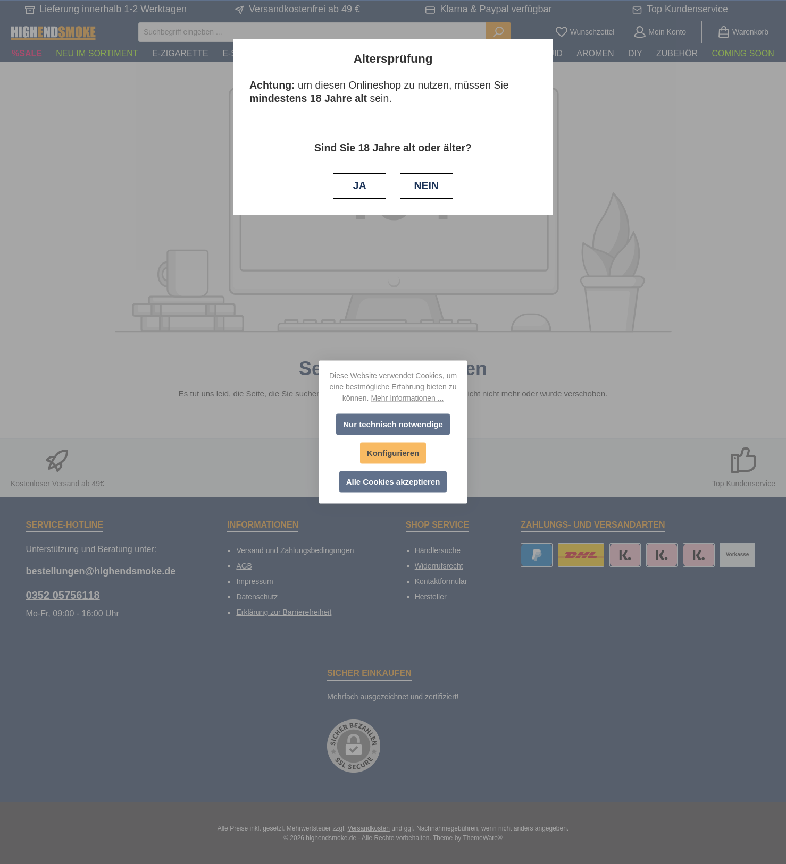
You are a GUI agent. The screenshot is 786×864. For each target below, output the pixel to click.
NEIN (426, 185)
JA (359, 185)
